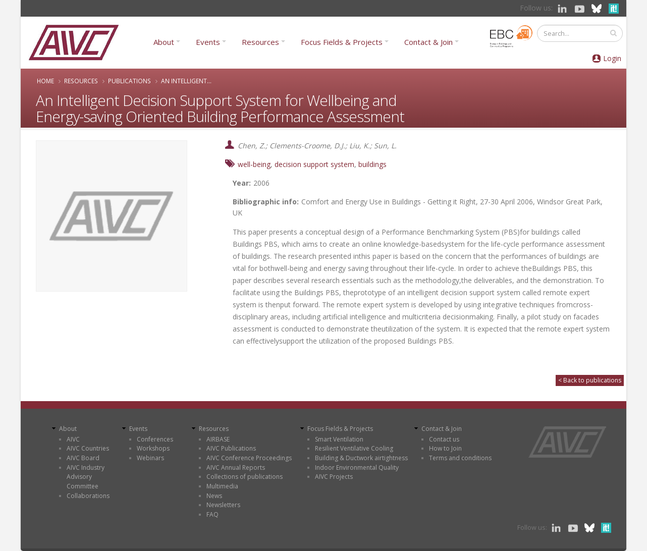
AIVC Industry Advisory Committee (85, 476)
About (163, 42)
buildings (372, 164)
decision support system (314, 164)
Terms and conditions (460, 458)
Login (612, 58)
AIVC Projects (334, 476)
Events (208, 42)
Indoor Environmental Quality (357, 467)
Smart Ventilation (339, 439)
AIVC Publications (231, 448)
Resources (260, 42)
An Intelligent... (186, 81)
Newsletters (223, 505)
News (214, 495)
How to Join (445, 448)
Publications (129, 81)
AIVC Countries (88, 448)
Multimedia (222, 486)
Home (45, 81)
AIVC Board (83, 458)
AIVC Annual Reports (235, 467)
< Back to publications (589, 380)
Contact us (444, 439)
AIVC (73, 439)
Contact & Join (428, 42)
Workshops (153, 448)
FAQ (212, 514)
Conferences (155, 439)
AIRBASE (218, 439)
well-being (254, 164)
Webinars (150, 458)
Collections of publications (244, 476)
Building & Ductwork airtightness (361, 458)
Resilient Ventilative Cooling (354, 448)
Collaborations (88, 495)
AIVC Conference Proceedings (249, 458)
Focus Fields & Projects (342, 42)
